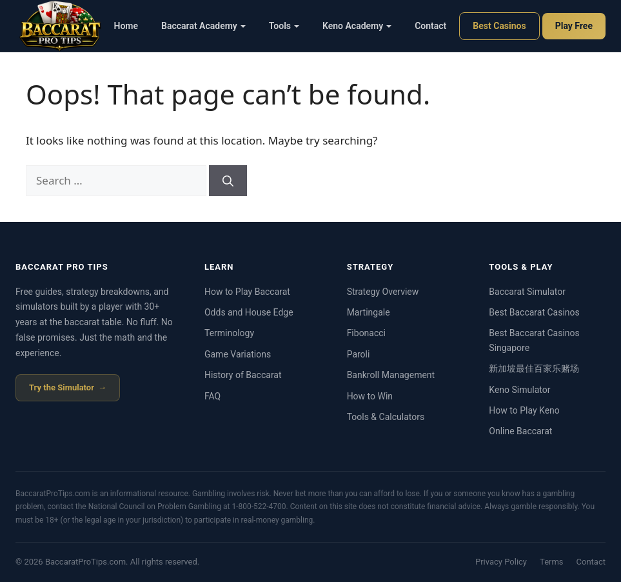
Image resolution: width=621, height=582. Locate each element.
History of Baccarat (243, 375)
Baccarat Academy (203, 26)
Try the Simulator (61, 387)
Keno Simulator (519, 390)
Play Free (574, 26)
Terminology (229, 333)
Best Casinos (499, 26)
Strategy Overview (383, 291)
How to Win (370, 396)
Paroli (358, 354)
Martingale (368, 312)
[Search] (228, 180)
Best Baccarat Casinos (534, 312)
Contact (430, 26)
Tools (284, 26)
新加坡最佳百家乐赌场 (534, 368)
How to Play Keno (524, 410)
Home (126, 26)
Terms (552, 562)
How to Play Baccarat (247, 291)
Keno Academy (356, 26)
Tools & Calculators (386, 417)
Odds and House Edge (248, 312)
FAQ (212, 396)
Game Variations (237, 354)
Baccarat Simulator (527, 291)
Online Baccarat (520, 431)
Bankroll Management (391, 375)
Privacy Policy (501, 562)
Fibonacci (366, 333)
